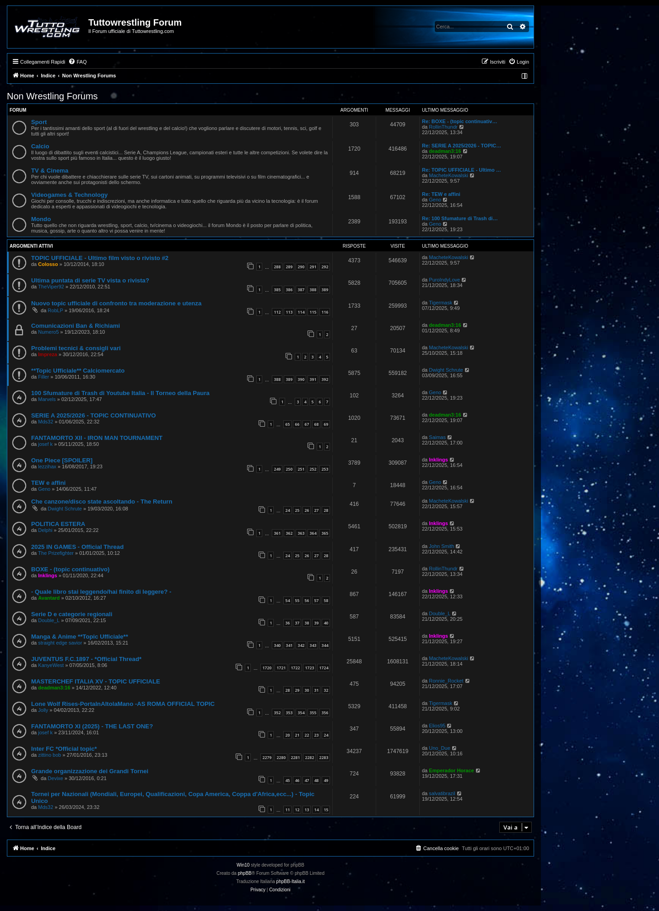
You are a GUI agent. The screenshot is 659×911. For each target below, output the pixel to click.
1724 (323, 668)
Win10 (243, 865)
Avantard (48, 598)
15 (326, 810)
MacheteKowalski (448, 175)
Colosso (48, 264)
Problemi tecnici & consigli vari (76, 348)
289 (289, 267)
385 (277, 290)
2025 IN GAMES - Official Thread (77, 546)
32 (326, 690)
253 (324, 469)
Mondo (41, 219)
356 (324, 713)
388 (312, 290)
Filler (43, 377)
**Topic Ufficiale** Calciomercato (77, 370)
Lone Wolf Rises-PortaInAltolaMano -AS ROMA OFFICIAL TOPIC (123, 703)
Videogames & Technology (69, 194)
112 (277, 312)
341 (289, 645)
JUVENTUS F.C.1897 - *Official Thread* (86, 659)
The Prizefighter (56, 553)
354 (300, 713)
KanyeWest (51, 665)
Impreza (47, 354)
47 (306, 780)
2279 (266, 757)
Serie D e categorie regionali (71, 614)
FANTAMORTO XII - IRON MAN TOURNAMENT (96, 437)
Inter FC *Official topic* (64, 748)
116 (324, 312)
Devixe (55, 778)
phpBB (245, 873)
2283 (323, 757)
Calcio (40, 146)
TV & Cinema (49, 170)
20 (287, 735)
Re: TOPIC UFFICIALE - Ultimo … (461, 170)
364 (312, 533)
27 (316, 510)
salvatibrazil (442, 793)
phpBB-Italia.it (290, 881)
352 (277, 713)
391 (312, 379)
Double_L (48, 620)
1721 (281, 668)
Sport (39, 122)
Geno (435, 199)
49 (326, 780)
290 (300, 267)
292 (324, 267)
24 (287, 510)
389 (324, 290)
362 (289, 533)
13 (306, 810)
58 (326, 600)
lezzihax (47, 466)
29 (297, 690)
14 (316, 810)
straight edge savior (60, 642)
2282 (309, 757)
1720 (266, 668)
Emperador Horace (451, 770)
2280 (281, 757)
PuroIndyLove (444, 279)
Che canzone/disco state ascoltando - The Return (102, 501)
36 (287, 623)
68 (316, 424)
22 (306, 735)
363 (300, 533)
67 (306, 424)
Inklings (438, 459)
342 (300, 645)
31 (316, 690)
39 (316, 623)
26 (306, 510)
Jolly (43, 710)
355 (312, 713)
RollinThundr (443, 127)
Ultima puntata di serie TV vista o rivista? (90, 280)
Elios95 (437, 725)
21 (297, 735)
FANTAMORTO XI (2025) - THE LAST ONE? (92, 726)
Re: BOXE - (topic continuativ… (459, 121)
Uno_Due (439, 748)
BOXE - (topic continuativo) (70, 569)
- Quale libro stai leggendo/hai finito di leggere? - (101, 591)
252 (312, 469)
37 (297, 623)
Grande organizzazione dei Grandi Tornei (89, 771)
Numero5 (48, 332)
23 (316, 735)
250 (289, 469)
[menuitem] (77, 61)
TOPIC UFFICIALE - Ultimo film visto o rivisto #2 (99, 258)
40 (326, 623)
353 (289, 713)
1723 (309, 668)
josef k (45, 444)
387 (300, 290)
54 (287, 600)
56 (306, 600)
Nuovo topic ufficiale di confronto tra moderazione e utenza (116, 303)
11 (287, 810)
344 (324, 645)
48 (316, 780)
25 (297, 510)
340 (277, 645)
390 (300, 379)
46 (297, 780)
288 (277, 267)
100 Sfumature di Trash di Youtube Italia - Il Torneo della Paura (120, 393)
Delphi (45, 530)
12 (297, 810)
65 (287, 424)
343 (312, 645)
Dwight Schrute (446, 370)
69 (326, 424)
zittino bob (49, 755)
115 (312, 312)
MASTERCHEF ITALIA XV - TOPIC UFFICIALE (95, 681)
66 (297, 424)
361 (277, 533)
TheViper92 (51, 286)
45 (287, 780)
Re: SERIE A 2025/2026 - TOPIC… (461, 145)
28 (326, 510)
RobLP (55, 310)
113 (289, 312)
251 (300, 469)
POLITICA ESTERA (58, 524)
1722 (295, 668)
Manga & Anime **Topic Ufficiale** (79, 636)
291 (312, 267)
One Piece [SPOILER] (61, 460)
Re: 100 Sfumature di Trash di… (460, 218)
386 (289, 290)
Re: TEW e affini (441, 194)
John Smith (441, 546)
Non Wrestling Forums (52, 96)
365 (324, 533)
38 (306, 623)
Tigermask (440, 302)
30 (306, 690)
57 (316, 600)
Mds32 (45, 421)
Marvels (47, 399)
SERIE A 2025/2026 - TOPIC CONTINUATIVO (93, 415)
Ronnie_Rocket (446, 680)
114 (300, 312)
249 (277, 469)
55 (297, 600)
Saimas (437, 437)
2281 (295, 757)
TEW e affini (48, 482)
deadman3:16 (445, 151)
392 (324, 379)
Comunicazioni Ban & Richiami (75, 325)
